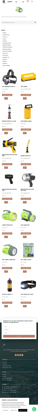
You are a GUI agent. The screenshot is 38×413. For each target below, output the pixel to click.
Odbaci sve (14, 410)
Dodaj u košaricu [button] (7, 95)
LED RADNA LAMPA (26, 121)
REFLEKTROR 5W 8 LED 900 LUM (27, 190)
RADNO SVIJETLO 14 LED (9, 121)
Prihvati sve (22, 410)
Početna (3, 16)
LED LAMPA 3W (25, 225)
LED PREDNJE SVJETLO (8, 86)
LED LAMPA (24, 86)
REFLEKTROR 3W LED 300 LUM (9, 190)
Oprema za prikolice (18, 16)
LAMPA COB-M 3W (7, 225)
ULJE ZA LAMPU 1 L (7, 294)
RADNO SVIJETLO (26, 155)
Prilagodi (5, 410)
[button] (16, 2)
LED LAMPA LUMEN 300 (8, 259)
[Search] (35, 22)
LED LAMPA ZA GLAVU (27, 294)
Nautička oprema (9, 16)
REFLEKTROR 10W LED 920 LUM (9, 155)
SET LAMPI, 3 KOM (26, 259)
